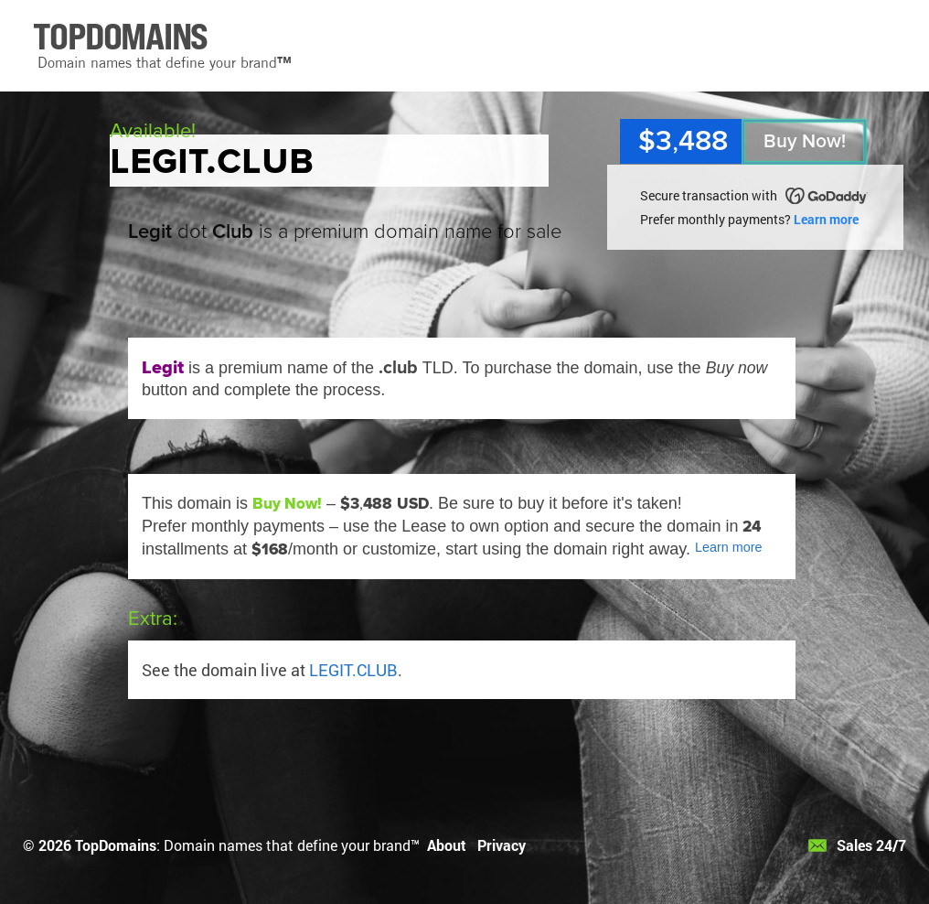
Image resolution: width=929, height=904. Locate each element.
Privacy (501, 845)
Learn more (826, 219)
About (446, 845)
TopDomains (115, 845)
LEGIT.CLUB (353, 670)
